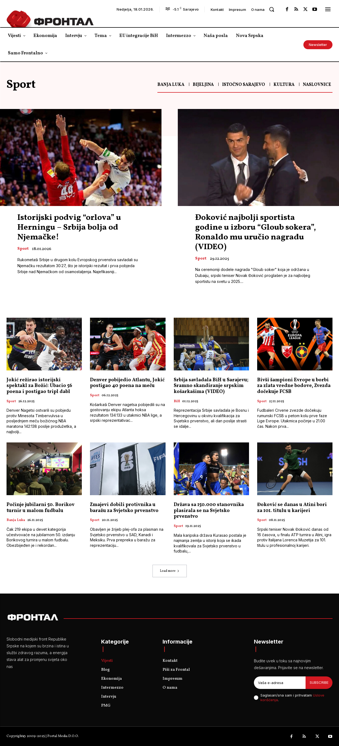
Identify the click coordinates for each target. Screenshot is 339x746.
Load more (169, 571)
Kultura (283, 85)
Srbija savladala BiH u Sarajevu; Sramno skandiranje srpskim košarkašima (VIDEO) (211, 386)
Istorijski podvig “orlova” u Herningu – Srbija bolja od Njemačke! (69, 227)
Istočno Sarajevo (243, 85)
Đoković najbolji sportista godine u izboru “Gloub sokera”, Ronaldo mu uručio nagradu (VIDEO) (255, 232)
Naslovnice (317, 85)
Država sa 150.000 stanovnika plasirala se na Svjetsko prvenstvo (209, 510)
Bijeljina (203, 85)
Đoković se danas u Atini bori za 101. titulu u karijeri (292, 507)
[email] (280, 682)
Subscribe (319, 682)
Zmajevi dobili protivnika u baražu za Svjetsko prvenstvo (124, 507)
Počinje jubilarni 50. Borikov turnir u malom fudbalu (40, 507)
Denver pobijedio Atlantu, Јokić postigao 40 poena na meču (127, 383)
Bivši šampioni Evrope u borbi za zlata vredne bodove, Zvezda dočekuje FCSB (294, 386)
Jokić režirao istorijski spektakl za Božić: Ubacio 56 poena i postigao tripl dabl (39, 386)
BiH (177, 401)
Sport (23, 248)
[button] (271, 9)
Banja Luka (170, 85)
